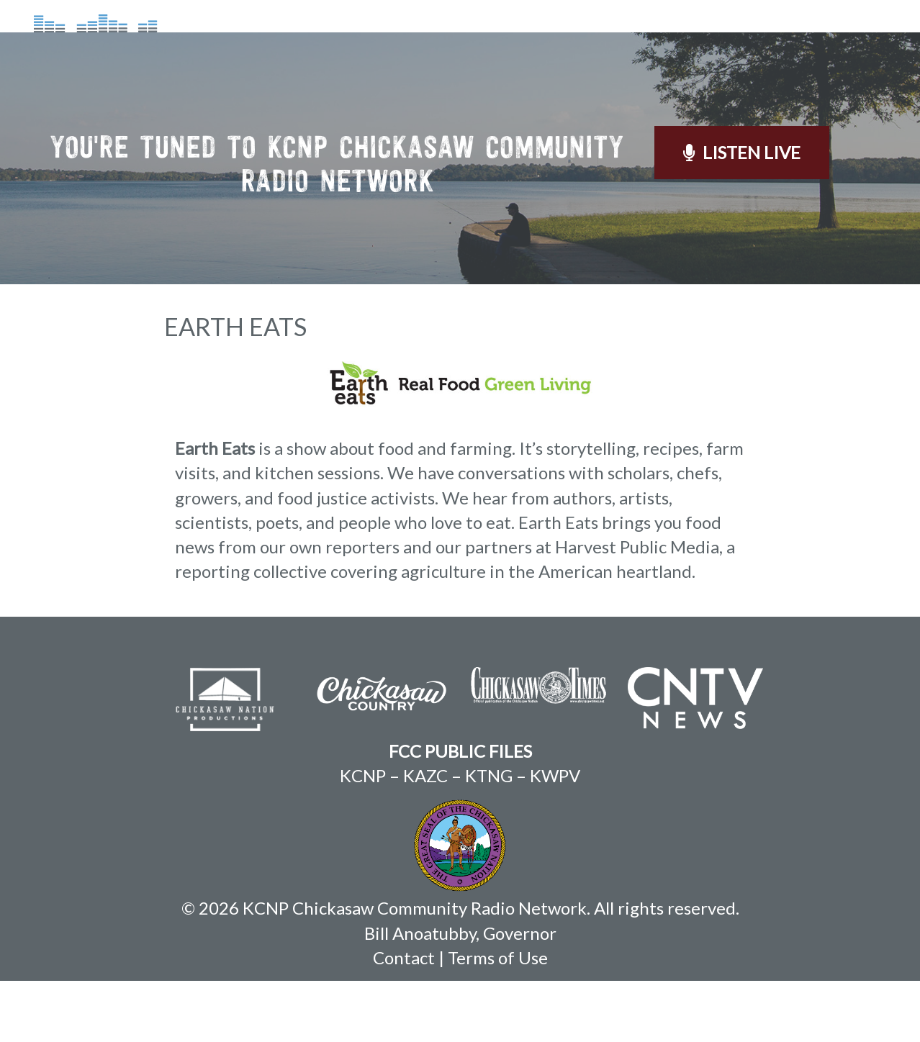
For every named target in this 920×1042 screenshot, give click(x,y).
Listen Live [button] (742, 213)
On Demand (604, 46)
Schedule (494, 46)
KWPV (555, 836)
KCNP (363, 836)
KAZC (425, 836)
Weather (711, 46)
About (404, 46)
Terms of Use (498, 1018)
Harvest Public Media (637, 607)
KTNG (489, 836)
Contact (808, 46)
